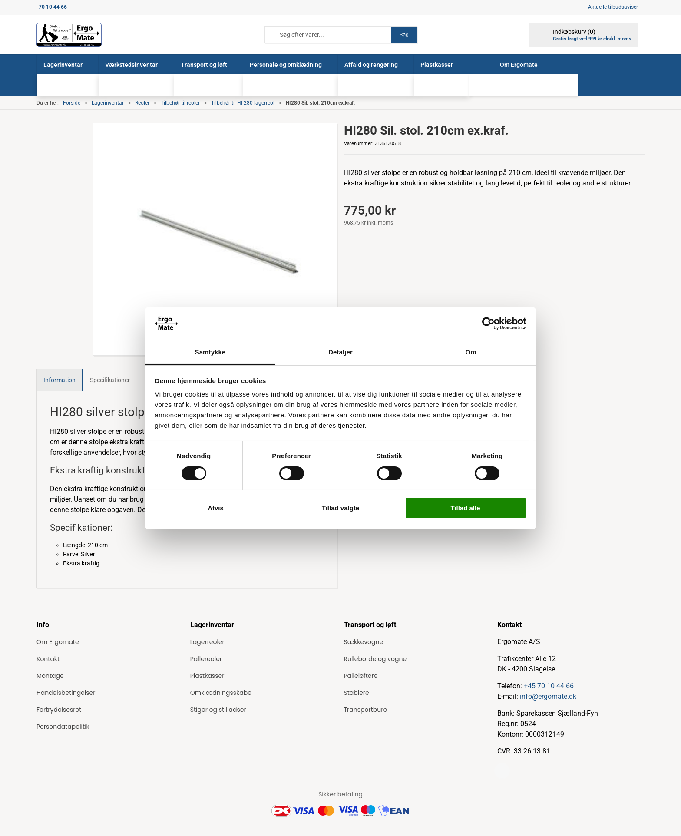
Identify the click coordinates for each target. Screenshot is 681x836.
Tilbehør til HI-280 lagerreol (242, 103)
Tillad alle (465, 508)
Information (59, 380)
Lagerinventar (108, 103)
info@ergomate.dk (548, 696)
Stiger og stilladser (218, 709)
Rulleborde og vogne (375, 658)
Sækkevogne (363, 642)
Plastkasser (207, 675)
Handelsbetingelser (65, 692)
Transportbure (365, 709)
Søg (404, 35)
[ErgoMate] (69, 34)
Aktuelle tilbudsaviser (613, 7)
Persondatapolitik (62, 726)
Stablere (356, 692)
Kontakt (48, 658)
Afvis (216, 508)
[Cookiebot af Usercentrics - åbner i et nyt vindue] (488, 323)
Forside (71, 103)
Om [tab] (470, 352)
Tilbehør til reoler (180, 103)
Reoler (142, 103)
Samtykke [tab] (210, 352)
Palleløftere (361, 675)
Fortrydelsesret (58, 709)
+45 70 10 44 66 (549, 686)
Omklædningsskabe (220, 692)
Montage (50, 675)
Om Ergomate (57, 642)
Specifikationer (110, 380)
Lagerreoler (207, 642)
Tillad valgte (340, 508)
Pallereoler (206, 658)
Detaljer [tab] (340, 352)
